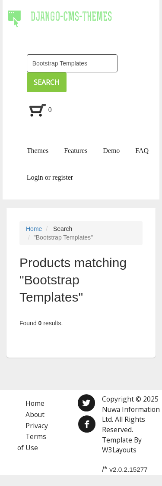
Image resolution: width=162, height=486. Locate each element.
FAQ (142, 150)
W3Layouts (119, 450)
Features (75, 150)
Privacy (36, 425)
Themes (38, 150)
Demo (111, 150)
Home (34, 228)
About (34, 414)
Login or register (50, 177)
